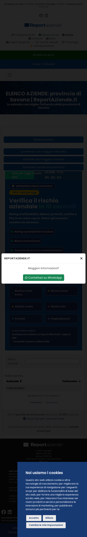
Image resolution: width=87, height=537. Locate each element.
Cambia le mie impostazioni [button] (46, 525)
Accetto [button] (34, 518)
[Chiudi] (81, 258)
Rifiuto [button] (49, 518)
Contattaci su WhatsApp (43, 278)
